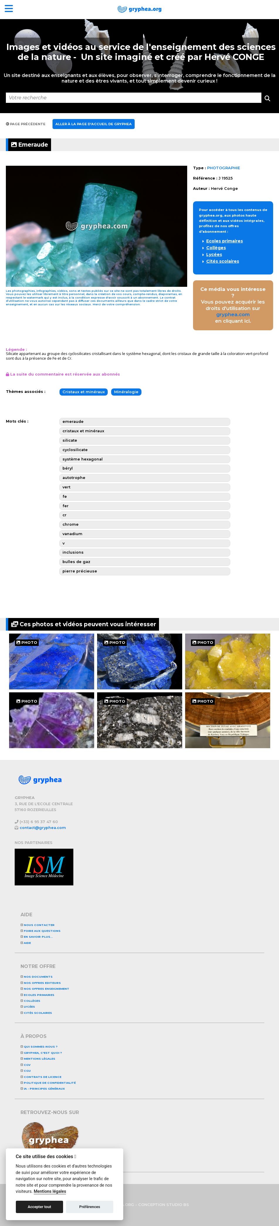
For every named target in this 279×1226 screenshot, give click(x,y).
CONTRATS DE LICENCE (41, 1076)
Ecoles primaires (224, 241)
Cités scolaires (222, 261)
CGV (26, 1064)
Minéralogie (126, 392)
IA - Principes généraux (43, 1088)
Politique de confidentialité (48, 1082)
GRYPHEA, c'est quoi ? (41, 1052)
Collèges (216, 247)
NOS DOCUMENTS (37, 976)
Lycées (214, 254)
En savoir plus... (37, 936)
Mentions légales (38, 1058)
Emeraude (29, 144)
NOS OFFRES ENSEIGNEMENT (45, 988)
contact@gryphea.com (43, 827)
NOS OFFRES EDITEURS (41, 982)
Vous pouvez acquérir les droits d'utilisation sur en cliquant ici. (233, 305)
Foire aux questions (40, 930)
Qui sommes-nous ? (39, 1046)
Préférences (89, 1207)
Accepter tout (39, 1207)
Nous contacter (38, 925)
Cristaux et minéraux (83, 392)
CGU (26, 1070)
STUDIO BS (177, 1204)
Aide (26, 942)
